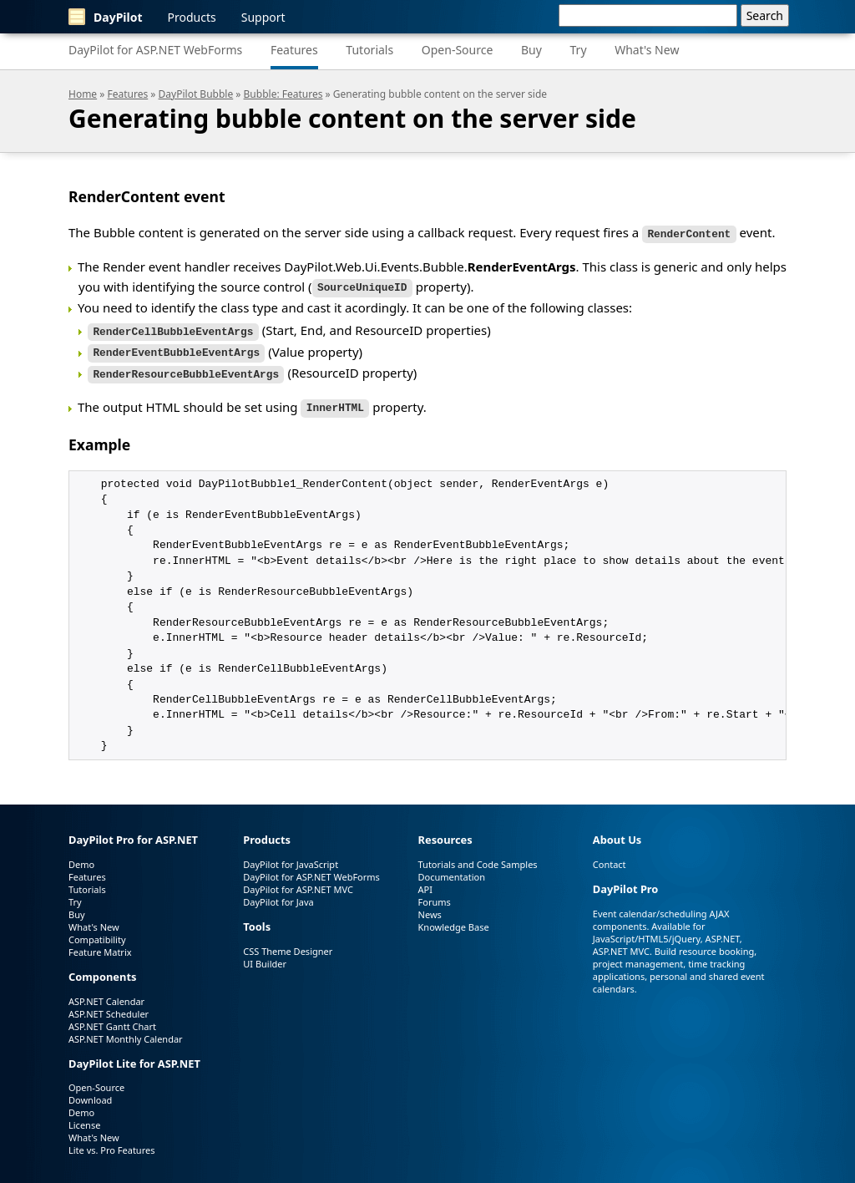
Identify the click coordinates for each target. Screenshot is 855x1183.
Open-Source (457, 50)
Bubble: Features (283, 94)
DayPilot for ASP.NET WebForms (155, 50)
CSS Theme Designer (287, 943)
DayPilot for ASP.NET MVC (298, 882)
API (425, 882)
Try (578, 50)
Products (192, 17)
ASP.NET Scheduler (108, 1006)
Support (263, 17)
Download (90, 1093)
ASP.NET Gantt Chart (112, 1019)
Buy (531, 50)
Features (294, 50)
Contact (609, 856)
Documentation (451, 869)
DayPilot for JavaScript (290, 856)
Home (82, 94)
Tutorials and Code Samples (478, 856)
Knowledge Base (453, 919)
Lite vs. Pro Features (111, 1143)
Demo (81, 856)
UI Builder (264, 956)
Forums (434, 894)
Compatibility (97, 932)
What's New (647, 50)
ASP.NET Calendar (106, 994)
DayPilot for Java (278, 894)
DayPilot (105, 16)
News (430, 907)
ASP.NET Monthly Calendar (125, 1031)
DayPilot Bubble (196, 94)
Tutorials (369, 50)
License (84, 1118)
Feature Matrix (100, 944)
